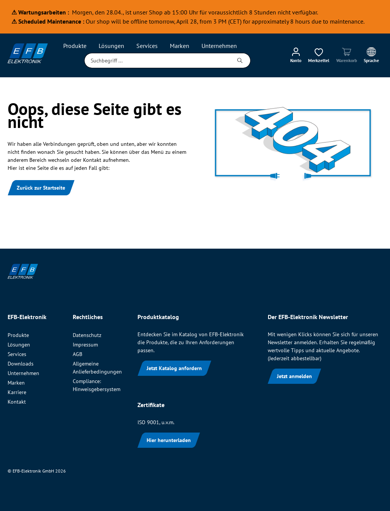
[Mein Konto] (296, 55)
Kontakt (17, 401)
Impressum (85, 344)
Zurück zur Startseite (41, 187)
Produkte (18, 335)
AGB (77, 354)
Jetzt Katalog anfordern (174, 368)
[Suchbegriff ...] (157, 60)
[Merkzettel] (319, 55)
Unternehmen (23, 373)
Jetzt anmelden (294, 376)
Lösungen (19, 344)
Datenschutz (87, 335)
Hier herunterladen (169, 440)
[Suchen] (240, 60)
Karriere (17, 392)
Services (17, 354)
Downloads (21, 363)
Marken (16, 382)
